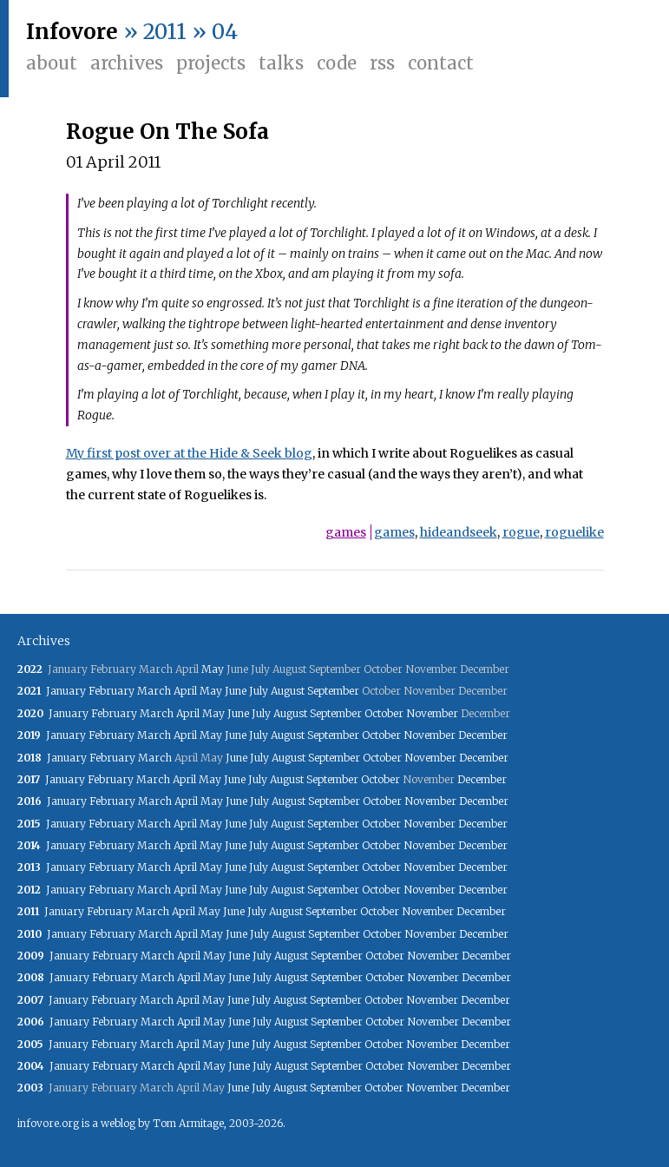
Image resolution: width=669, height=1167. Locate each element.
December (483, 735)
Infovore (72, 31)
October (383, 713)
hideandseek (458, 532)
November (432, 713)
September (333, 690)
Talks (281, 63)
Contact (441, 63)
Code (337, 63)
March (154, 690)
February (111, 690)
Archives (126, 63)
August (288, 690)
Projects (211, 63)
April (185, 690)
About (51, 63)
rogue (521, 532)
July (258, 690)
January (66, 690)
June (235, 690)
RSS (382, 63)
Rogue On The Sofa (167, 131)
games (345, 532)
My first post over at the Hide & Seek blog (189, 453)
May (212, 669)
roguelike (574, 532)
